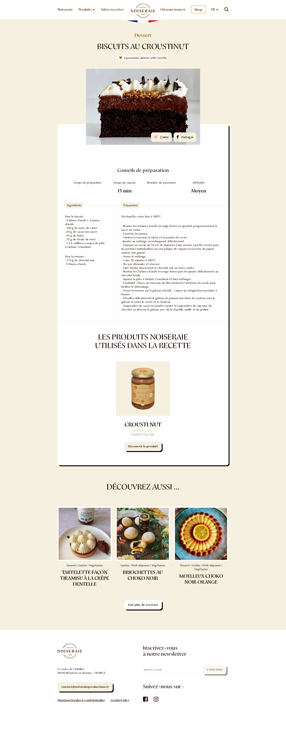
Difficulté (199, 182)
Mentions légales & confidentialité (81, 700)
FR (213, 9)
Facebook (145, 699)
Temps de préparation (87, 182)
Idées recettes (112, 9)
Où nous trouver (173, 9)
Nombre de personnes (161, 182)
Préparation (130, 205)
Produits (85, 9)
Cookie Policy (119, 700)
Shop (198, 9)
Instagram (156, 699)
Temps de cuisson (124, 182)
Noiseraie (65, 9)
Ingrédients (74, 205)
